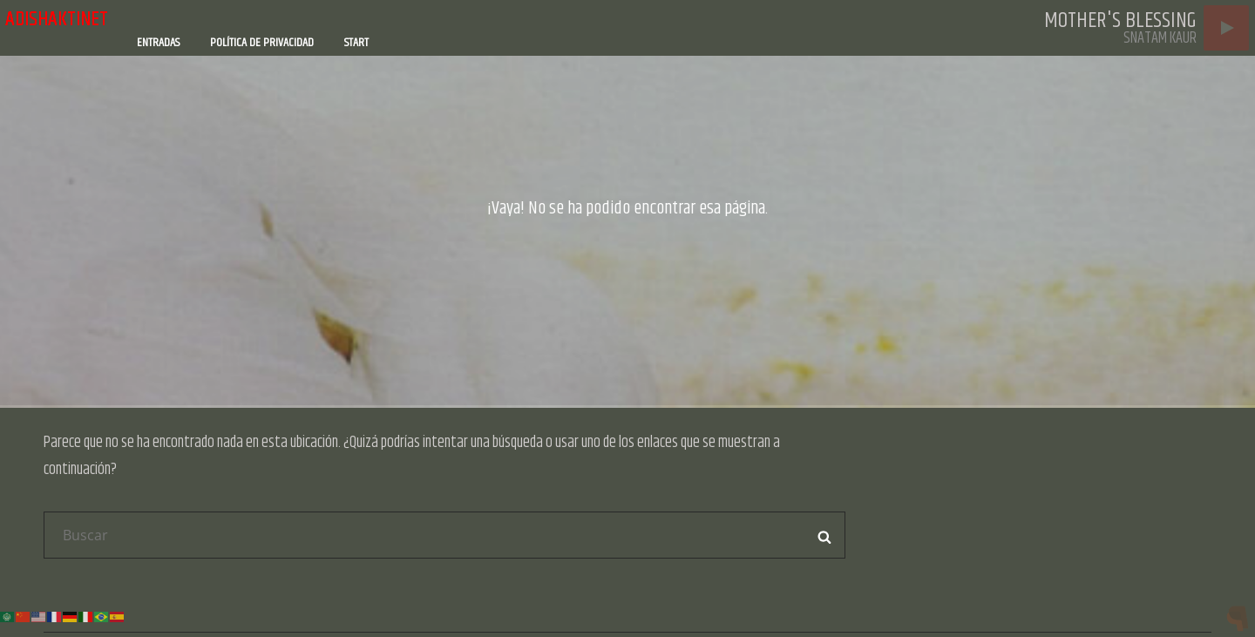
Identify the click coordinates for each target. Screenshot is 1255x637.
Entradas (158, 42)
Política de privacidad (262, 42)
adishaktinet (56, 19)
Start (356, 42)
